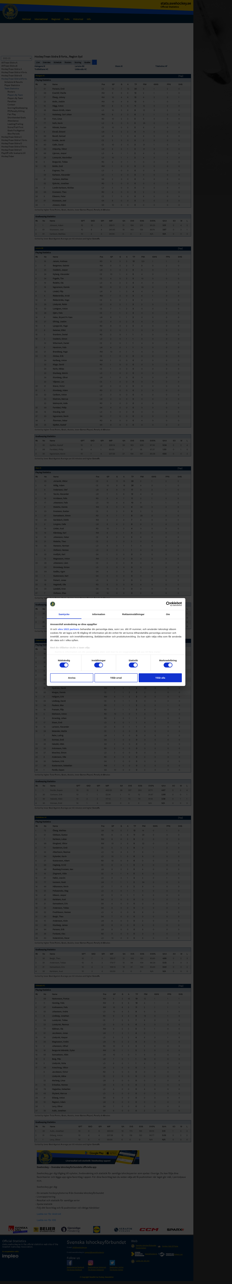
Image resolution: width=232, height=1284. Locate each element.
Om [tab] (168, 614)
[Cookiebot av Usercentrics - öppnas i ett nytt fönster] (168, 604)
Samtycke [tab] (64, 614)
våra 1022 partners (69, 629)
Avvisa (71, 677)
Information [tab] (98, 614)
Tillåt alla (160, 677)
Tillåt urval (116, 677)
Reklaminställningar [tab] (133, 614)
